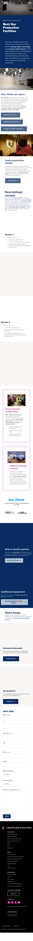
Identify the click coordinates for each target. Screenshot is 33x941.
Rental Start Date (8, 771)
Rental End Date (8, 780)
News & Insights (11, 874)
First (4, 721)
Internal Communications (14, 838)
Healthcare (10, 848)
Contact (12, 894)
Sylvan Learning (11, 863)
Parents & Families (12, 834)
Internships (10, 879)
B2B (8, 843)
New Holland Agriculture (14, 859)
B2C (8, 845)
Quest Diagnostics (12, 861)
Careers (9, 876)
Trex (8, 865)
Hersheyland (10, 854)
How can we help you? (12, 790)
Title (4, 743)
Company (8, 733)
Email (7, 752)
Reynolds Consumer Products (15, 856)
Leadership (10, 881)
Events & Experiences (13, 841)
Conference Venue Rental (14, 886)
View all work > (11, 868)
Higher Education (12, 836)
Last (4, 728)
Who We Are (11, 872)
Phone (5, 761)
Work (9, 852)
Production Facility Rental (14, 883)
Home (4, 20)
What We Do (11, 832)
